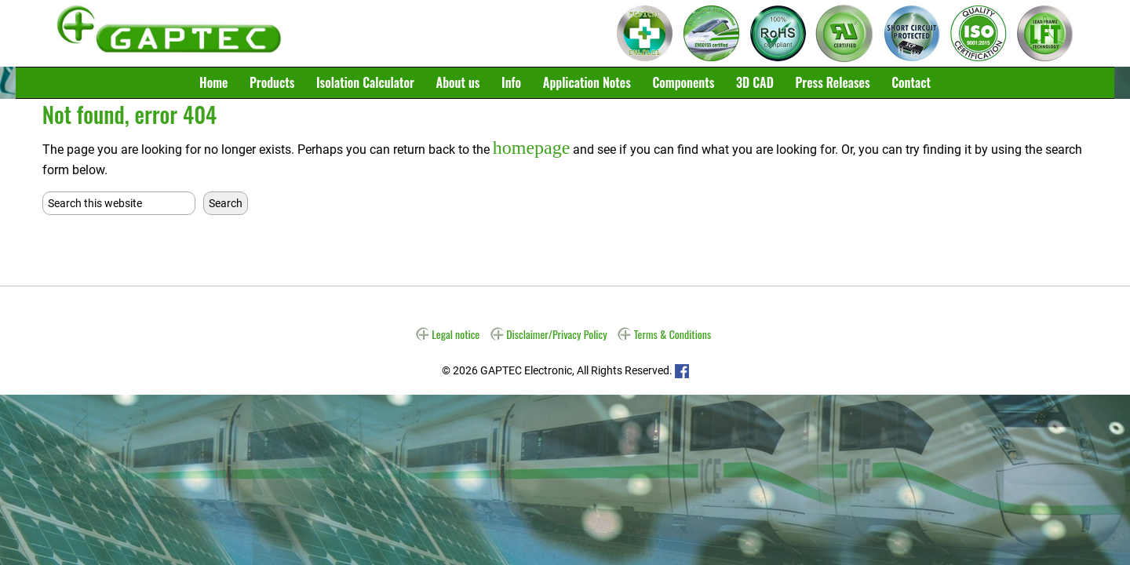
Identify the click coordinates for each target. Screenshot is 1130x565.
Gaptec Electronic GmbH (169, 34)
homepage (522, 145)
